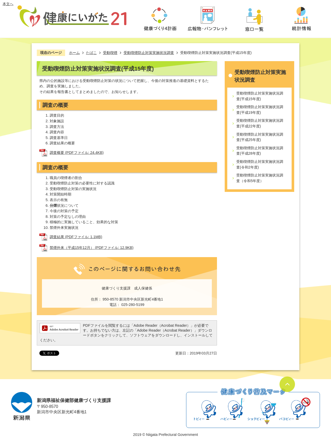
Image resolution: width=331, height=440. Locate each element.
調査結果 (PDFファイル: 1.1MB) (76, 237)
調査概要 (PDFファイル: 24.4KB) (77, 153)
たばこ (91, 53)
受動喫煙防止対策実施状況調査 (149, 53)
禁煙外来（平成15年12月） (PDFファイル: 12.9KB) (92, 248)
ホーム (74, 53)
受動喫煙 (110, 53)
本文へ (8, 4)
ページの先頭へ (287, 384)
